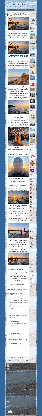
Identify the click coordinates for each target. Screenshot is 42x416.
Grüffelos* (20, 276)
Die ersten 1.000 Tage (32, 260)
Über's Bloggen (31, 286)
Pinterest (20, 284)
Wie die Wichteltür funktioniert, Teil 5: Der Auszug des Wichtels (27, 388)
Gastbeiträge (31, 267)
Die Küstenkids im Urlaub (13, 9)
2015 (31, 253)
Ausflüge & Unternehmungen (31, 258)
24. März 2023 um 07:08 (18, 333)
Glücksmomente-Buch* (9, 278)
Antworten (10, 303)
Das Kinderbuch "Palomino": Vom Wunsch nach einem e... (32, 241)
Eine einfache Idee (32, 264)
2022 (31, 247)
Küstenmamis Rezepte (32, 274)
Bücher (27, 9)
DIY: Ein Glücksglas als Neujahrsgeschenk (25, 395)
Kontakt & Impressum (9, 405)
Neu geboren (31, 279)
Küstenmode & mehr (32, 275)
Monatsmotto (31, 278)
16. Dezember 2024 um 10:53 (19, 343)
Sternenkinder (31, 283)
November (32, 232)
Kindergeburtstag (31, 270)
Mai (31, 237)
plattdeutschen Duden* (24, 275)
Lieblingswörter (21, 61)
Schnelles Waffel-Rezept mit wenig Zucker (33, 211)
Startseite (9, 9)
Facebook (14, 284)
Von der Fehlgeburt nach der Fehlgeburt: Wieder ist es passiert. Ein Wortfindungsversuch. (19, 371)
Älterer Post (26, 360)
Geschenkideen (31, 268)
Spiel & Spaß (31, 282)
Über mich (8, 408)
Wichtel (30, 290)
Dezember (32, 231)
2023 (31, 230)
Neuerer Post (9, 360)
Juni (31, 236)
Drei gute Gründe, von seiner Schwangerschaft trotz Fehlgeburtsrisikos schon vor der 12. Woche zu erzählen (12, 388)
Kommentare (9, 412)
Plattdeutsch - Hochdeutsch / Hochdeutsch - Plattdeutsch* (14, 275)
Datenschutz (8, 406)
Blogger (22, 414)
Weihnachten (31, 289)
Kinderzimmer (31, 271)
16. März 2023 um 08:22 (18, 321)
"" (16, 119)
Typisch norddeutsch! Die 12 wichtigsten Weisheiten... (32, 243)
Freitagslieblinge (31, 266)
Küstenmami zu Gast (31, 9)
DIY (30, 263)
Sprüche (21, 272)
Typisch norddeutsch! (11, 294)
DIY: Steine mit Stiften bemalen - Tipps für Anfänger (34, 220)
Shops (30, 281)
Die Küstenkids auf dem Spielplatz (21, 9)
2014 (31, 254)
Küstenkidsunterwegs (13, 321)
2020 (31, 249)
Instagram (17, 284)
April (31, 238)
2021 (31, 248)
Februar (32, 245)
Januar (32, 246)
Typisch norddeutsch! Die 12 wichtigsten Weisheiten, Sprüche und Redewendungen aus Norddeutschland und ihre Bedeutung (13, 399)
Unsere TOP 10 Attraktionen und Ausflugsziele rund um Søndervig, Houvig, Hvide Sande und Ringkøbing (13, 393)
